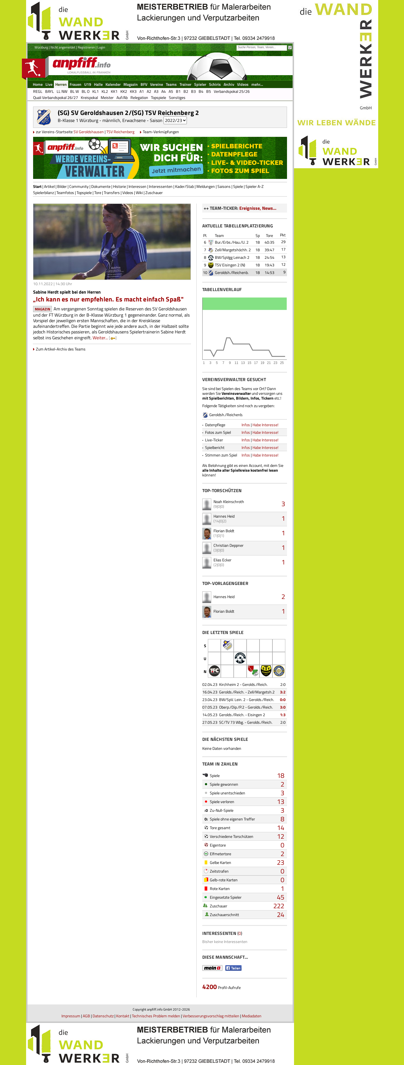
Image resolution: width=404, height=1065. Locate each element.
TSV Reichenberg (120, 132)
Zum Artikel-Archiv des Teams (61, 349)
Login (101, 47)
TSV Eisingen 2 (227, 265)
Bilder (62, 186)
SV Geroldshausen (89, 132)
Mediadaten (251, 1016)
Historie (119, 186)
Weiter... (100, 337)
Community (79, 186)
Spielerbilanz (43, 192)
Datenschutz (103, 1016)
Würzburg (41, 47)
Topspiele (84, 192)
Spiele (238, 186)
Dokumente (101, 186)
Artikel (49, 186)
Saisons (224, 186)
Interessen (137, 186)
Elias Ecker (222, 560)
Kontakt (122, 1016)
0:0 (283, 699)
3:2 (283, 692)
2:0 (283, 684)
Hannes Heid (224, 516)
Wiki (139, 192)
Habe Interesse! (265, 425)
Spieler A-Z (254, 186)
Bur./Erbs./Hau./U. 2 (232, 242)
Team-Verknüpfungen (161, 132)
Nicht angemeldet (62, 47)
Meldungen (205, 186)
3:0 (283, 707)
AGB (86, 1016)
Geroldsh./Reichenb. (232, 272)
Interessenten (161, 186)
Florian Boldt (224, 531)
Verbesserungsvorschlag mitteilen (211, 1016)
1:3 (283, 715)
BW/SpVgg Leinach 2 (232, 257)
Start (37, 186)
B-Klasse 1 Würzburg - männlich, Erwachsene (102, 120)
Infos (246, 425)
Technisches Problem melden (156, 1016)
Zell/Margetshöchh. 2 (233, 250)
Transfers (112, 192)
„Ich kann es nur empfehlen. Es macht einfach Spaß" (108, 299)
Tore (97, 192)
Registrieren (86, 47)
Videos (127, 192)
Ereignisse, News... (257, 208)
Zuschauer (154, 192)
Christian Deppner (229, 545)
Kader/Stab (184, 186)
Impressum (70, 1016)
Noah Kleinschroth (229, 501)
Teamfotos (65, 192)
